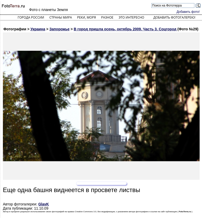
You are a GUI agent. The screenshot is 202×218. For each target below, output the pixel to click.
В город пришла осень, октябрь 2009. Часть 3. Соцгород (125, 29)
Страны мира (60, 17)
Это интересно (131, 17)
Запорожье (59, 29)
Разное (107, 17)
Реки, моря (86, 17)
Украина (37, 29)
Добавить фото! (188, 12)
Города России (31, 17)
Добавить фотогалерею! (174, 17)
